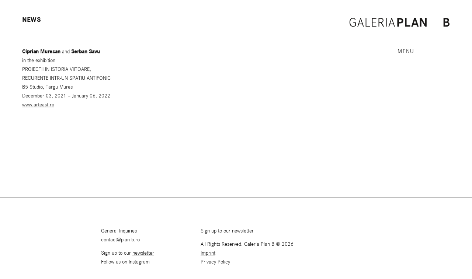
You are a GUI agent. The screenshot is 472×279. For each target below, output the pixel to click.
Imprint (208, 253)
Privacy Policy (215, 262)
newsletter (143, 253)
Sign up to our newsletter (227, 231)
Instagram (139, 262)
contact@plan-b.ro (120, 239)
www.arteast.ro (38, 105)
